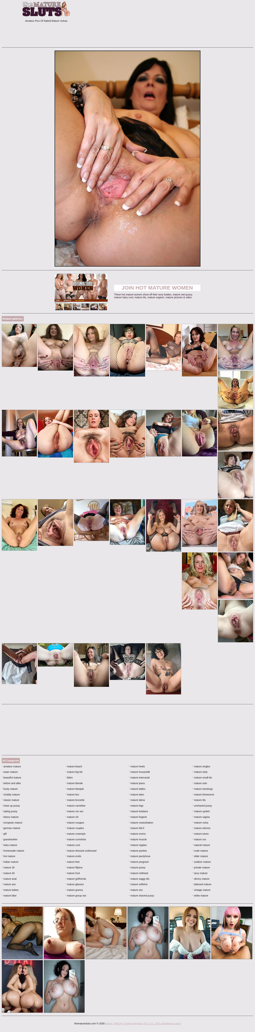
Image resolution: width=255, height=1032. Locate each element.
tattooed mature (201, 884)
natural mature (201, 845)
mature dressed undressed (81, 850)
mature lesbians (138, 811)
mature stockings (202, 788)
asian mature (10, 772)
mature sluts (200, 772)
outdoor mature (201, 861)
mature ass (9, 884)
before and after (11, 783)
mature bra (72, 794)
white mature (200, 895)
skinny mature (200, 878)
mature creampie (75, 833)
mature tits (199, 800)
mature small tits (202, 777)
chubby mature (11, 794)
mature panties (138, 850)
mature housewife (139, 772)
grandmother (10, 839)
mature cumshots (75, 839)
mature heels (137, 766)
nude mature (200, 850)
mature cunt (72, 845)
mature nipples (138, 845)
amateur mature (11, 766)
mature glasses (74, 884)
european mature (12, 822)
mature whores (201, 828)
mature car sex (74, 811)
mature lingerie (138, 817)
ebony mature (10, 817)
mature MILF (137, 828)
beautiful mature (11, 777)
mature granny (74, 890)
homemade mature (13, 850)
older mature (200, 856)
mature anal (9, 878)
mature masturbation (141, 822)
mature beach (73, 766)
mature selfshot (138, 884)
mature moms (137, 833)
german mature (11, 828)
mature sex (136, 890)
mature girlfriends (75, 878)
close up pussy (11, 805)
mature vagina (201, 817)
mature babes (10, 890)
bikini (69, 777)
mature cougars (74, 822)
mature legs (136, 805)
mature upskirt (201, 811)
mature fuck (72, 873)
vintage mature (201, 890)
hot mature (8, 856)
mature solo (199, 783)
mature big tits (74, 772)
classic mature (10, 800)
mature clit (71, 817)
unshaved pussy (202, 805)
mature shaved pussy (141, 895)
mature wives (200, 833)
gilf (4, 833)
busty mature (10, 788)
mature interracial (139, 777)
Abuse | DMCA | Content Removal (124, 1023)
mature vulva (200, 822)
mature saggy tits (139, 878)
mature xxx (199, 839)
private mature (201, 867)
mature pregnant (139, 861)
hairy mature (9, 845)
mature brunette (74, 800)
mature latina (137, 800)
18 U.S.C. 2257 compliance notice (162, 1023)
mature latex (136, 794)
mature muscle (138, 839)
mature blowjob (74, 788)
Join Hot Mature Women (157, 288)
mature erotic (73, 856)
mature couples (74, 828)
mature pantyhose (139, 856)
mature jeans (137, 783)
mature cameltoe (75, 805)
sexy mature (200, 873)
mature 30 (8, 867)
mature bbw (9, 895)
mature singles (201, 766)
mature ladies (137, 788)
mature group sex (75, 895)
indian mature (10, 861)
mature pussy (137, 867)
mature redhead (138, 873)
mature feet (72, 861)
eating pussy (9, 811)
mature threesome (203, 794)
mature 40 (8, 873)
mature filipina (74, 867)
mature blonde (74, 783)
